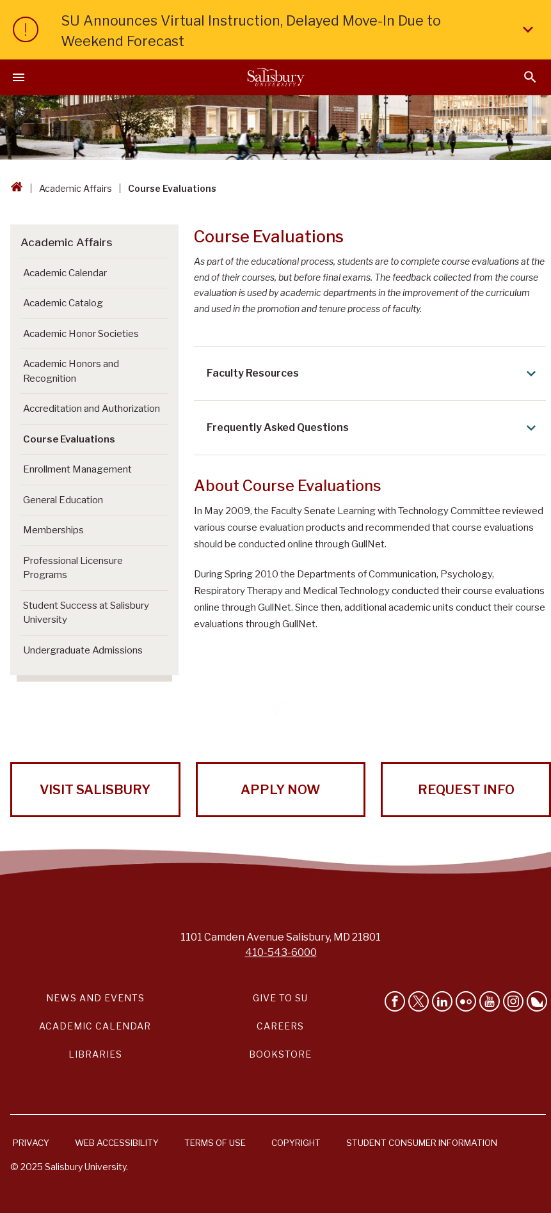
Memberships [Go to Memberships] (53, 530)
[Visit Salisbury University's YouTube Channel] (489, 1001)
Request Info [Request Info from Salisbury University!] (466, 789)
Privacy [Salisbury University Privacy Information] (31, 1143)
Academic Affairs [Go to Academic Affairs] (66, 242)
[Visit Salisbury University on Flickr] (466, 1001)
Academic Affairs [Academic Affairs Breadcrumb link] (75, 188)
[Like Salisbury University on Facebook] (395, 1001)
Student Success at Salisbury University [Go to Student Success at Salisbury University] (86, 613)
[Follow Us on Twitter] (418, 1001)
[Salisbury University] (276, 77)
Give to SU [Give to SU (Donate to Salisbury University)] (280, 997)
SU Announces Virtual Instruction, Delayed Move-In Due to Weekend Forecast (299, 30)
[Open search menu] (530, 77)
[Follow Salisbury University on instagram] (513, 1001)
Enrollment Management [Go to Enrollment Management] (77, 469)
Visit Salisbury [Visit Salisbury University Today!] (95, 789)
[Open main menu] (18, 77)
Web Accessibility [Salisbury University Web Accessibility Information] (117, 1143)
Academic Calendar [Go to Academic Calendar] (65, 273)
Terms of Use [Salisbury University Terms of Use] (215, 1143)
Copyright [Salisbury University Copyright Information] (296, 1143)
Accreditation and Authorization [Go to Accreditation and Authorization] (91, 408)
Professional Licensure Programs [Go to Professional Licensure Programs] (73, 568)
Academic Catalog (63, 303)
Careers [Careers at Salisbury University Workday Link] (280, 1026)
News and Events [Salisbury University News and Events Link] (95, 997)
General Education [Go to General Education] (63, 500)
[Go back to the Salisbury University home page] (16, 188)
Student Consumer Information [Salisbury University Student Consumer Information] (421, 1143)
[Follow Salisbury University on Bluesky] (537, 1001)
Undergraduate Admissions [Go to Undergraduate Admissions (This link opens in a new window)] (83, 650)
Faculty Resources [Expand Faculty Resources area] (373, 373)
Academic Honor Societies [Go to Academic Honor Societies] (81, 334)
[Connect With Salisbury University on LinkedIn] (442, 1001)
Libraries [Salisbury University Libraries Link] (95, 1054)
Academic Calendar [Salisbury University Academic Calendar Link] (95, 1026)
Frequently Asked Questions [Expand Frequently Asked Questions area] (373, 428)
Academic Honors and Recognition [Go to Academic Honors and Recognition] (71, 371)
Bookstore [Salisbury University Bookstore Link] (280, 1054)
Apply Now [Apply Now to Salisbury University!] (280, 789)
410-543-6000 (281, 952)
